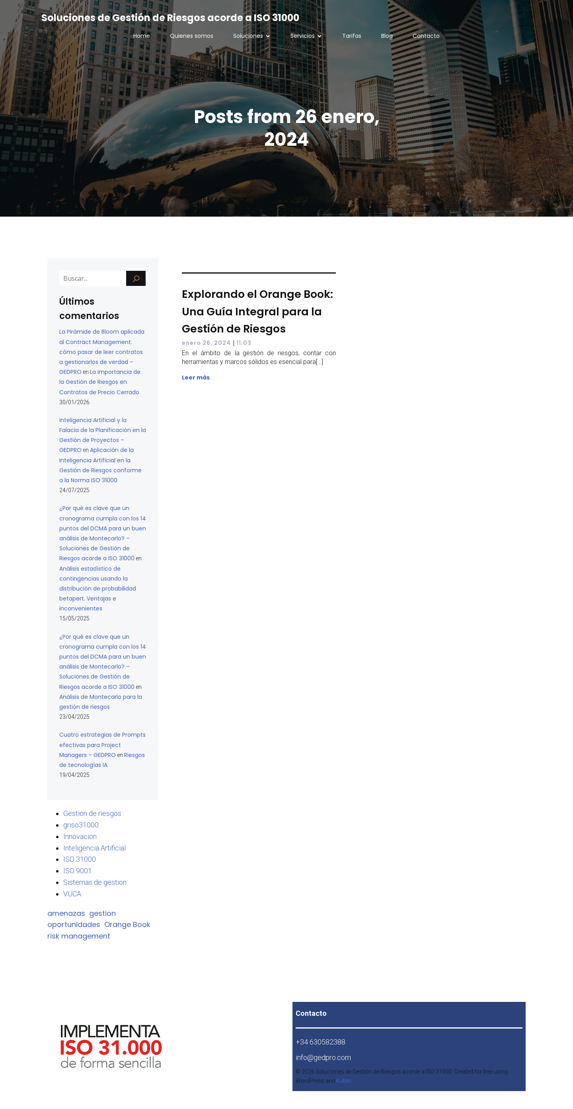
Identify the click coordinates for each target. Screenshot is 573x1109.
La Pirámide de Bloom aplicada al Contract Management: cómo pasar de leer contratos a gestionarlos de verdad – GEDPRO (101, 352)
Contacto (426, 36)
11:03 (243, 343)
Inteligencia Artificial (94, 848)
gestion (102, 913)
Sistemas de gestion (95, 882)
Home (141, 36)
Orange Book (127, 924)
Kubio (343, 1081)
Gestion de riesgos (92, 813)
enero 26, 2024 (206, 343)
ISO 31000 (79, 859)
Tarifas (351, 36)
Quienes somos (191, 36)
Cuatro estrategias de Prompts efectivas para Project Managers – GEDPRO (102, 745)
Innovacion (80, 836)
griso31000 (81, 825)
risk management (78, 936)
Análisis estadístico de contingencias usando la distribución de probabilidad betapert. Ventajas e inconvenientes (97, 589)
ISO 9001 (77, 870)
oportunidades (73, 924)
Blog (387, 36)
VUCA (72, 894)
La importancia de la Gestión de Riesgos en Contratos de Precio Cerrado (99, 382)
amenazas (66, 913)
